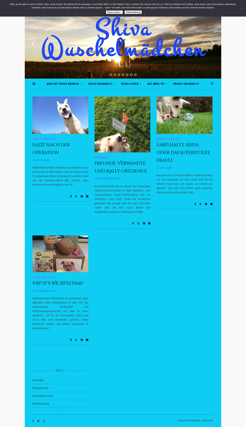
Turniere (101, 157)
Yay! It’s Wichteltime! (57, 283)
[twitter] (38, 421)
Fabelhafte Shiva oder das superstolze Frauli (183, 152)
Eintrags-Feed (40, 388)
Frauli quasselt (186, 84)
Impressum (207, 420)
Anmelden (38, 380)
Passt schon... (114, 12)
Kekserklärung (133, 12)
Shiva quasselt (100, 84)
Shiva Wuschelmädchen (123, 39)
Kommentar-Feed (42, 395)
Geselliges (130, 84)
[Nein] (241, 8)
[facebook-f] (33, 421)
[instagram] (44, 421)
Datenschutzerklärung (189, 420)
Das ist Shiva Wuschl (63, 84)
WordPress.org (40, 403)
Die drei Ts (156, 84)
